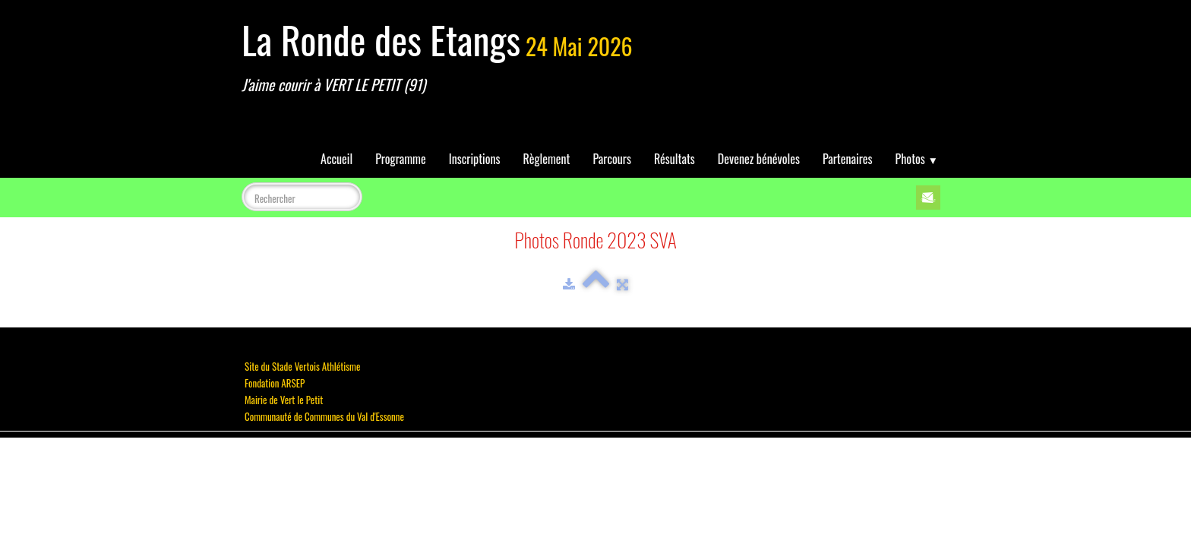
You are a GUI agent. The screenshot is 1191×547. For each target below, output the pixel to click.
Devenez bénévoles (759, 159)
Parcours (612, 159)
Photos (917, 159)
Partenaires (848, 159)
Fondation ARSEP (275, 382)
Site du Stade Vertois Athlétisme (302, 366)
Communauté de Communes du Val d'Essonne (324, 416)
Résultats (674, 159)
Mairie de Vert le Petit (284, 399)
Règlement (546, 159)
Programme (400, 159)
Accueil (336, 159)
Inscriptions (475, 159)
